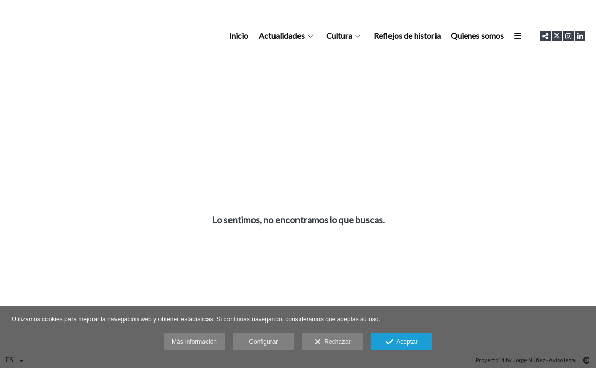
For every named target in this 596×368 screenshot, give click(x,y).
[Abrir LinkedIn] (580, 36)
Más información (194, 342)
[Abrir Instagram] (568, 36)
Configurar (263, 342)
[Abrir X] (557, 36)
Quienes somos (475, 35)
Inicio (236, 35)
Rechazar (333, 342)
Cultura (337, 35)
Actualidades (280, 35)
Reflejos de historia (405, 35)
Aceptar (401, 342)
